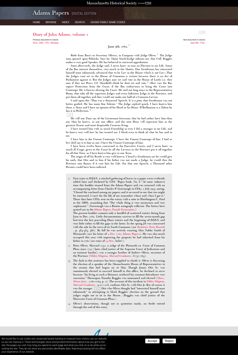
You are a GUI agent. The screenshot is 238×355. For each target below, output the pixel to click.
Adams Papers (131, 233)
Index (65, 22)
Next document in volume (194, 40)
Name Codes (108, 22)
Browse (51, 22)
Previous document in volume (45, 40)
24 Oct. (109, 240)
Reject (169, 341)
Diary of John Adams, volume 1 (60, 34)
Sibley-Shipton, (111, 255)
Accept (152, 341)
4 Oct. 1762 (114, 233)
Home (36, 22)
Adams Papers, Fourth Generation (114, 209)
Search (80, 22)
